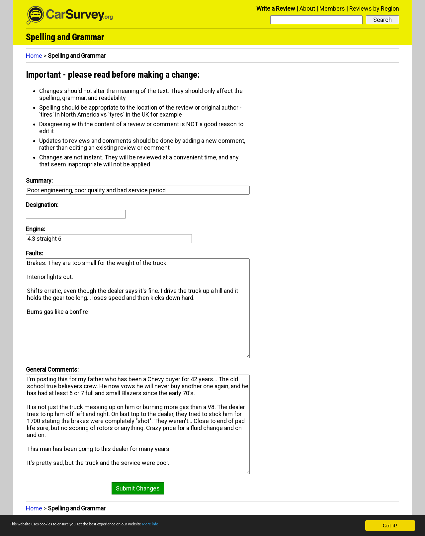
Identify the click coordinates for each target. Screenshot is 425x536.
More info (204, 526)
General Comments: (52, 369)
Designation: (42, 204)
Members (332, 8)
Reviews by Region (374, 8)
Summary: (39, 180)
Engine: (35, 228)
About (307, 8)
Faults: (34, 253)
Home (34, 55)
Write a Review (275, 8)
